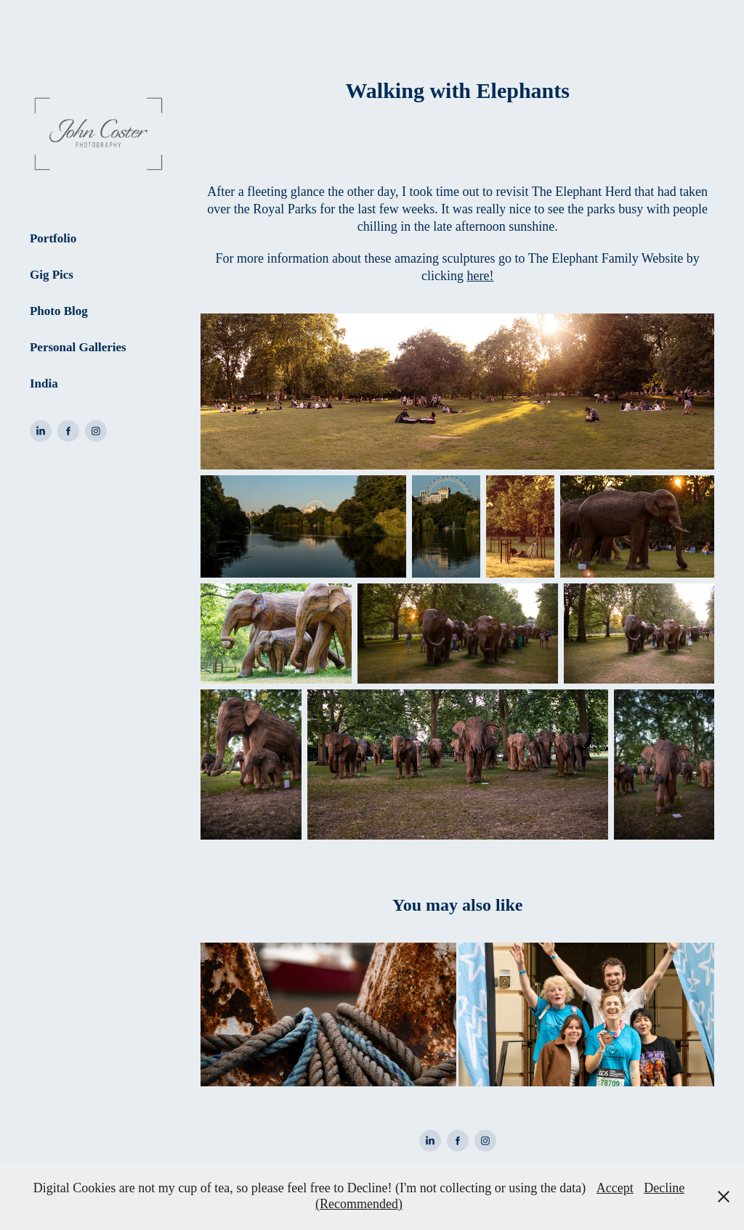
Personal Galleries (78, 347)
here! (479, 275)
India (44, 383)
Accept (615, 1188)
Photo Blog (59, 311)
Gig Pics (51, 275)
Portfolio (53, 238)
